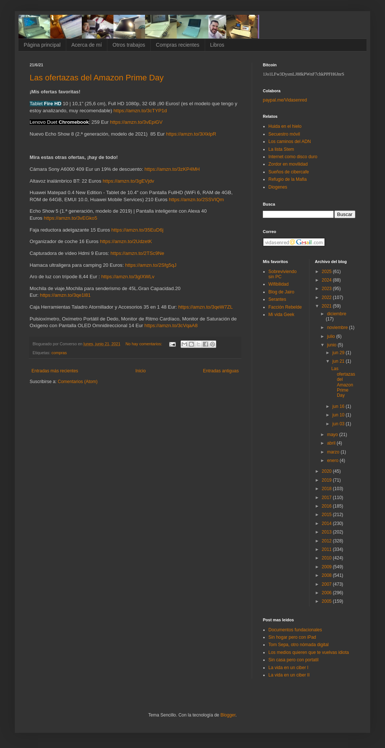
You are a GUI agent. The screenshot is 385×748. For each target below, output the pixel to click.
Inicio (140, 370)
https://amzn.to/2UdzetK (126, 241)
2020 (327, 471)
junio (332, 345)
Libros (217, 45)
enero (333, 460)
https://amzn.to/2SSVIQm (196, 199)
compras (59, 352)
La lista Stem (281, 149)
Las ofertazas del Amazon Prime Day (97, 77)
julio (331, 336)
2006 (327, 592)
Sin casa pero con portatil (293, 659)
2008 (327, 575)
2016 (327, 506)
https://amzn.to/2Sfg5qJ (151, 265)
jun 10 (339, 415)
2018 (327, 488)
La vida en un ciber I (288, 667)
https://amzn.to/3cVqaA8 (171, 325)
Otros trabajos (129, 45)
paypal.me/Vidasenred (285, 100)
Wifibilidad (278, 284)
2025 (327, 271)
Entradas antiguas (221, 370)
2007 (327, 584)
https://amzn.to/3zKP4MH (172, 169)
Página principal (42, 45)
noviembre (338, 327)
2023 (327, 288)
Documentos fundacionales (295, 629)
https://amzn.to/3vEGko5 (70, 218)
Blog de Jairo (281, 292)
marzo (334, 452)
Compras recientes (178, 45)
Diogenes (277, 187)
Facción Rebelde (285, 307)
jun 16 (339, 406)
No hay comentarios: (144, 344)
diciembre (336, 313)
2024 (327, 280)
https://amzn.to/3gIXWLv (128, 276)
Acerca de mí (86, 45)
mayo (333, 434)
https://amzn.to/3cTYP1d (140, 110)
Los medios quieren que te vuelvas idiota (308, 652)
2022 (327, 297)
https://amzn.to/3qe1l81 (65, 295)
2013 (327, 532)
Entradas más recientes (54, 370)
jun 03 (339, 423)
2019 (327, 480)
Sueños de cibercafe (288, 171)
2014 (327, 523)
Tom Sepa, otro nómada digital (298, 644)
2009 (327, 566)
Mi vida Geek (281, 314)
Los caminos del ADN (289, 141)
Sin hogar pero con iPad (292, 637)
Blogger (227, 715)
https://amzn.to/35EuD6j (137, 230)
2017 (327, 497)
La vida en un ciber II (288, 675)
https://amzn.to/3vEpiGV (136, 122)
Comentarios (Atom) (77, 381)
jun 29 (339, 352)
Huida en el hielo (284, 126)
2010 (327, 558)
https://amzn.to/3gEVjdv (128, 181)
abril (332, 443)
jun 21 (339, 361)
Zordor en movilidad (288, 164)
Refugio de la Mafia (287, 179)
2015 (327, 514)
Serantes (277, 299)
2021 (327, 306)
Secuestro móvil (284, 134)
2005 (327, 601)
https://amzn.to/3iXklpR (191, 134)
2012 (327, 540)
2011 (327, 549)
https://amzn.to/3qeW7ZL (205, 307)
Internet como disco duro (292, 156)
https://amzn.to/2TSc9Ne (137, 253)
